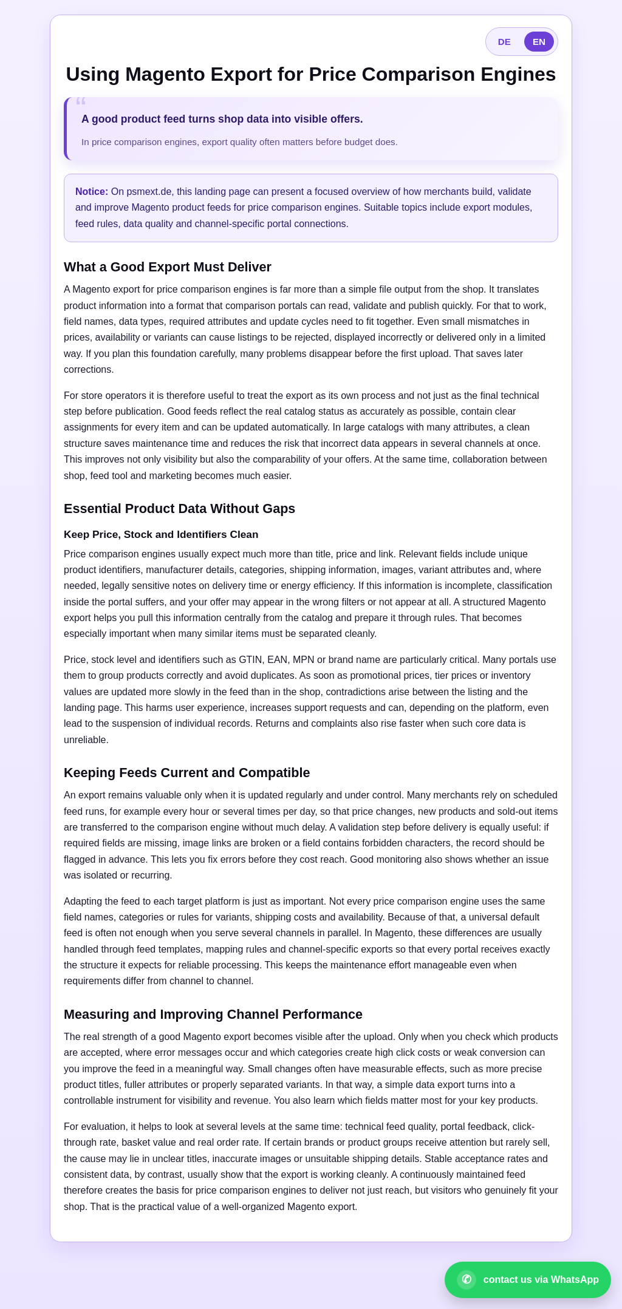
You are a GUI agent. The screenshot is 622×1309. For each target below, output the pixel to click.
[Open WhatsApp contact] (528, 1280)
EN (539, 41)
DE (504, 41)
